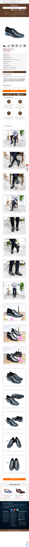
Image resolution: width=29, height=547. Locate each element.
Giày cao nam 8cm (21, 516)
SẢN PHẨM (16, 12)
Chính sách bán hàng (6, 2)
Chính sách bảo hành (22, 521)
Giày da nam (13, 522)
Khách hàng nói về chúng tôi (15, 2)
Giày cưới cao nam (5, 521)
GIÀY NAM (12, 511)
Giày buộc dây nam (13, 515)
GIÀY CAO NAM (10, 12)
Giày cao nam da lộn (6, 516)
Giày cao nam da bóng (6, 517)
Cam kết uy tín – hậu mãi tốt (20, 116)
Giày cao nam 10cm (21, 517)
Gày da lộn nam (13, 518)
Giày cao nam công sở (6, 518)
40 (14, 87)
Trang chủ (6, 12)
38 (5, 87)
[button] (3, 46)
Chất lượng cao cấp (9, 116)
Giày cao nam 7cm (21, 515)
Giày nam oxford (13, 524)
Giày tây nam (13, 517)
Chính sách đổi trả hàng (22, 522)
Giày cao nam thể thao (6, 515)
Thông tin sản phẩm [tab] (8, 126)
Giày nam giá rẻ (13, 523)
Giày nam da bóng (13, 516)
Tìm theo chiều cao (22, 511)
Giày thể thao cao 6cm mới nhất (8, 495)
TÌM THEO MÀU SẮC (21, 12)
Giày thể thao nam (13, 521)
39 (9, 87)
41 (19, 87)
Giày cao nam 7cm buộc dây (19, 495)
